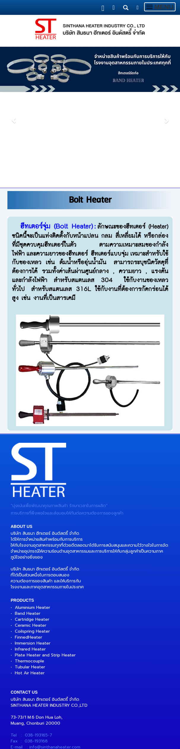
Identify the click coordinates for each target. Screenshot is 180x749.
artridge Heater (33, 619)
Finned (21, 637)
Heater (35, 637)
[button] (13, 117)
